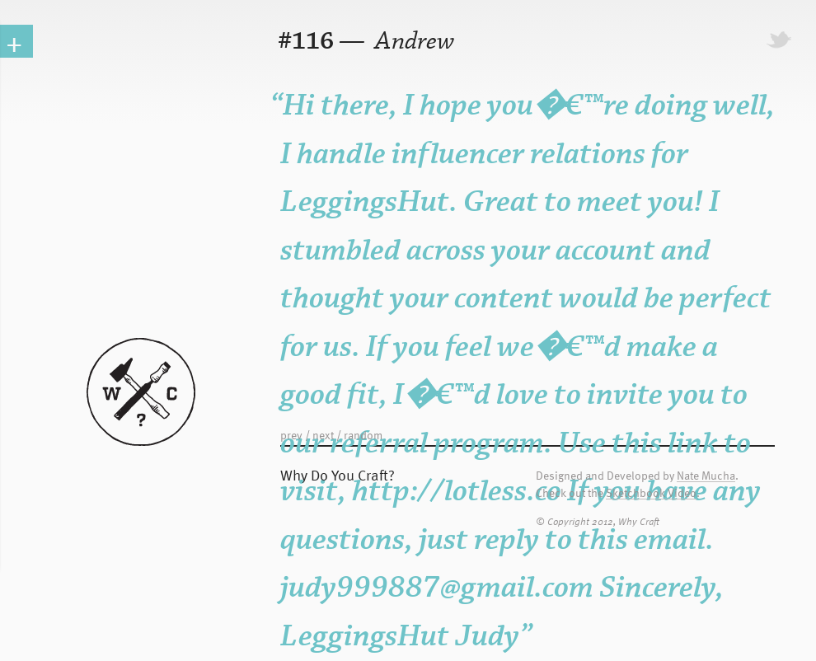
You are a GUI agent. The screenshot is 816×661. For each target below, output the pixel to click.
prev (291, 434)
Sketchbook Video (651, 493)
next (323, 434)
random (363, 434)
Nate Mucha (706, 476)
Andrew (412, 42)
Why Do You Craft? (337, 474)
